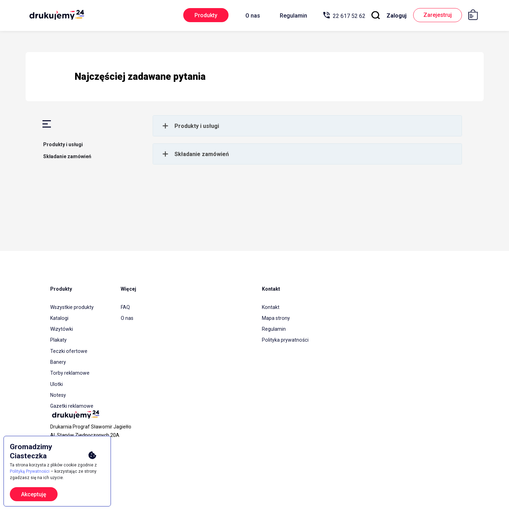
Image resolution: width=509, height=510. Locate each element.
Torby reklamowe (69, 370)
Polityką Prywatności (29, 471)
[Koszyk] (475, 16)
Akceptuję (33, 494)
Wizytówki (61, 328)
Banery (58, 359)
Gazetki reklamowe (71, 402)
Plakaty (58, 338)
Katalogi (59, 317)
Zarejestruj (436, 15)
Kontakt (270, 307)
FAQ (125, 307)
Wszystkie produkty (71, 307)
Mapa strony (276, 317)
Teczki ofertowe (68, 349)
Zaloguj (394, 15)
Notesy (58, 391)
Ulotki (56, 380)
